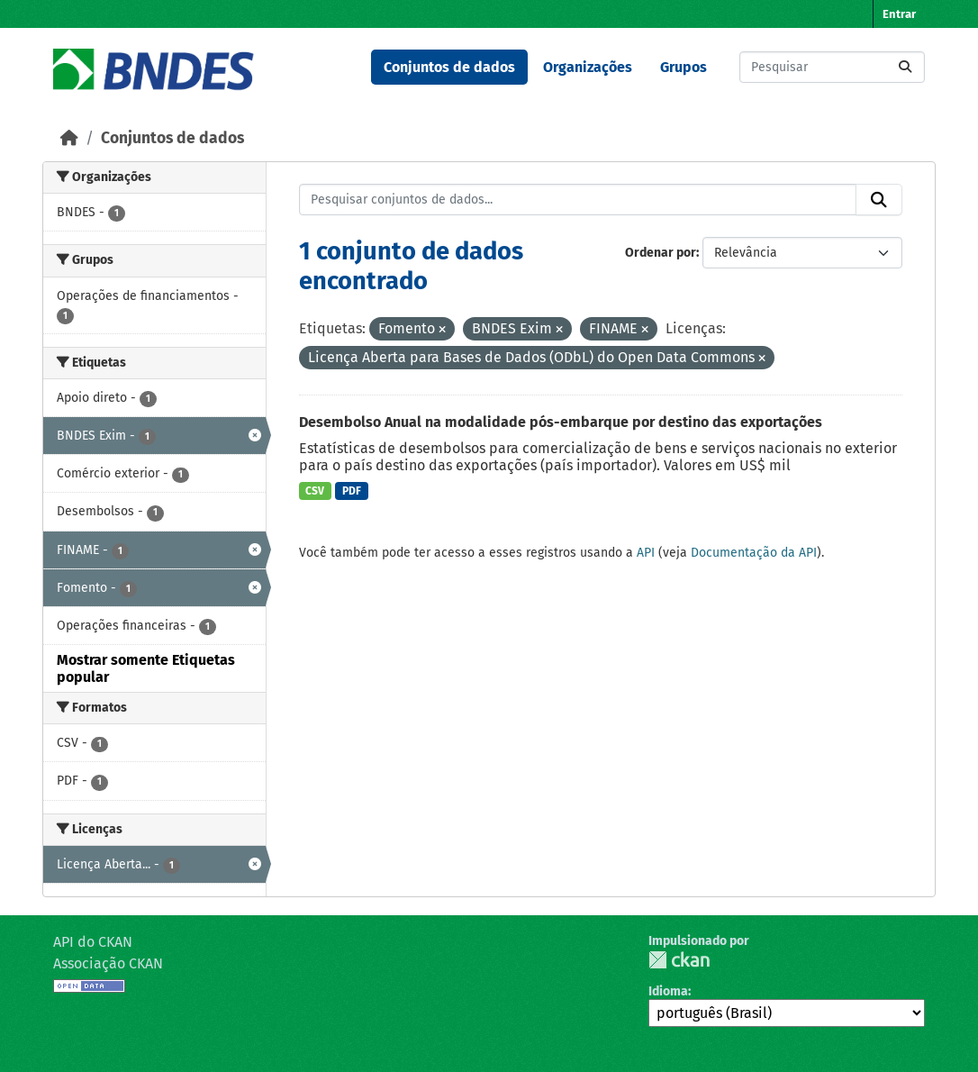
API (646, 552)
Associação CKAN (108, 963)
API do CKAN (92, 941)
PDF (351, 491)
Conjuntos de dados (449, 67)
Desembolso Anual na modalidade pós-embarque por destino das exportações (560, 422)
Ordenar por (660, 252)
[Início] (69, 138)
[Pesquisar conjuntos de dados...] (832, 67)
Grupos (683, 67)
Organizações (587, 67)
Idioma (668, 991)
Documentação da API (754, 552)
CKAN (679, 959)
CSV (314, 491)
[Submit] (905, 67)
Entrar (899, 14)
